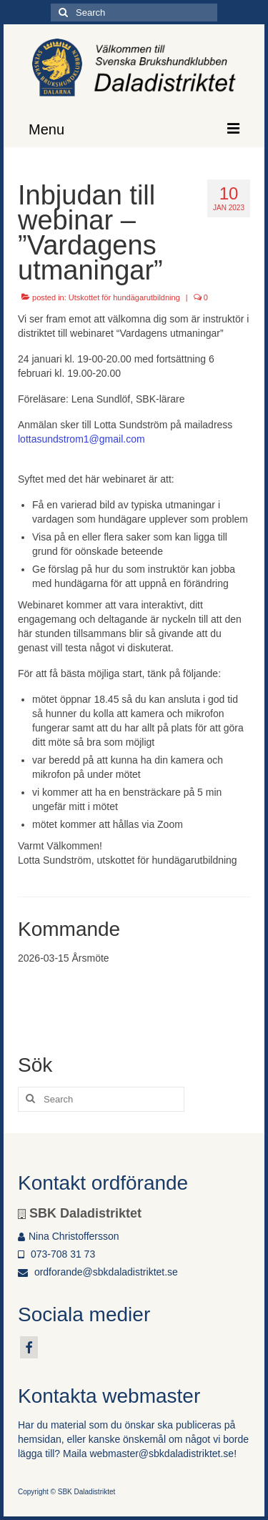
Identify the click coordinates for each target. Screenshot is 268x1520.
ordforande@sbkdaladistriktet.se (98, 1272)
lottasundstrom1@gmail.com (81, 439)
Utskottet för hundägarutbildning (124, 297)
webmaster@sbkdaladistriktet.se (161, 1453)
